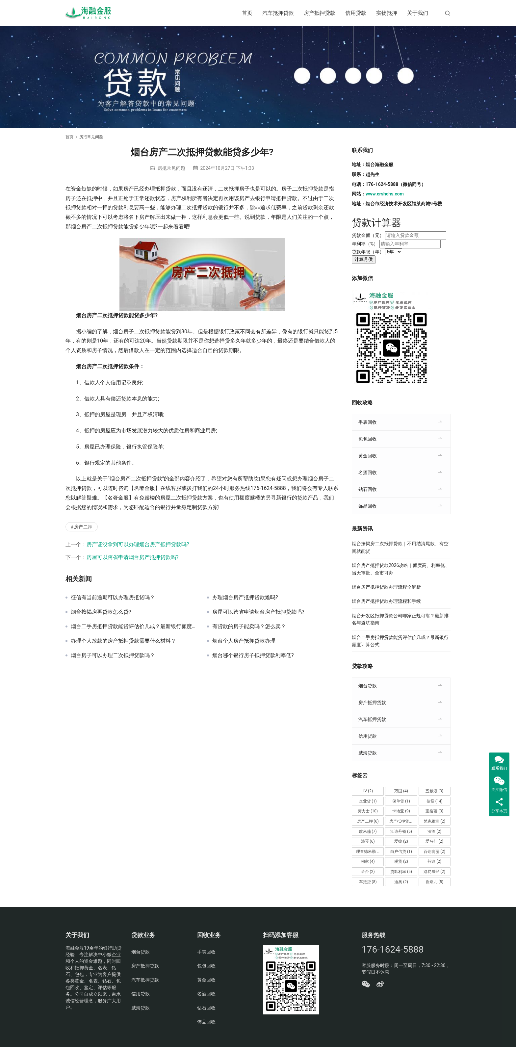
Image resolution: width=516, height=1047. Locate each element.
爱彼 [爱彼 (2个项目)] (401, 841)
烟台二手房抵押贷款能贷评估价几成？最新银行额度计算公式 (134, 626)
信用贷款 (355, 13)
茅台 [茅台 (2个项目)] (368, 871)
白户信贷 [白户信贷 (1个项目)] (401, 851)
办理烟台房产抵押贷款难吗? (245, 597)
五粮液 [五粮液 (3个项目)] (434, 791)
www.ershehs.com (385, 193)
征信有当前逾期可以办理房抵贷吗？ (113, 597)
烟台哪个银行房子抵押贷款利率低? (253, 655)
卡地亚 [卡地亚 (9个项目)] (401, 811)
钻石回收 (367, 489)
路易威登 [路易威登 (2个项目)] (434, 871)
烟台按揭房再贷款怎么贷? (101, 612)
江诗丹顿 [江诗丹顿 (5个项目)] (401, 831)
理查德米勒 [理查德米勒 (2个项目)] (369, 851)
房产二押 (83, 526)
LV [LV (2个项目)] (368, 791)
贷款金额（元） (368, 235)
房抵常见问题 (171, 168)
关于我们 (417, 13)
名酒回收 (367, 472)
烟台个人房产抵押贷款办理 (243, 641)
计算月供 (363, 259)
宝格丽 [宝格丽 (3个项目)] (434, 811)
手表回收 (367, 422)
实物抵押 (386, 13)
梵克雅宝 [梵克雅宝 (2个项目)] (434, 821)
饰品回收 (367, 506)
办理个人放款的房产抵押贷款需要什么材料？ (123, 641)
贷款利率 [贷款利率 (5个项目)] (401, 871)
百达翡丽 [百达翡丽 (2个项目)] (434, 851)
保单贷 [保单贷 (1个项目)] (401, 801)
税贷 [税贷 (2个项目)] (401, 861)
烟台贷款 (367, 685)
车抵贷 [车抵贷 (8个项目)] (368, 882)
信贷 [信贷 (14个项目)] (434, 801)
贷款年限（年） (368, 251)
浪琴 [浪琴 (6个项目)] (368, 841)
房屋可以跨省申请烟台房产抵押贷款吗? (133, 557)
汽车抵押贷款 (278, 13)
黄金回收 (367, 455)
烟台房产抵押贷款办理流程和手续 (386, 601)
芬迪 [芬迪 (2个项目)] (434, 861)
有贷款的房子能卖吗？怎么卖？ (249, 626)
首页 (247, 13)
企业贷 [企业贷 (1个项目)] (368, 801)
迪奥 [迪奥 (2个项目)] (401, 882)
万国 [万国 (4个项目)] (401, 791)
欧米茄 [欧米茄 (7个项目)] (368, 831)
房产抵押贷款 (319, 13)
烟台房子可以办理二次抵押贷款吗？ (113, 655)
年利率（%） (365, 243)
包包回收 (367, 439)
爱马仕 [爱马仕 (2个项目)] (434, 841)
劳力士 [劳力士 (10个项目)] (368, 811)
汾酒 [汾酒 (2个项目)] (434, 831)
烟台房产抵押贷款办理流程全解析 (386, 587)
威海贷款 (367, 752)
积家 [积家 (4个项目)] (368, 861)
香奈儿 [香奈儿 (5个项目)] (434, 882)
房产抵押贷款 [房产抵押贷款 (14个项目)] (403, 821)
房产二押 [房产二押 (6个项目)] (368, 821)
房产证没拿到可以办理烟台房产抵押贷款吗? (138, 544)
